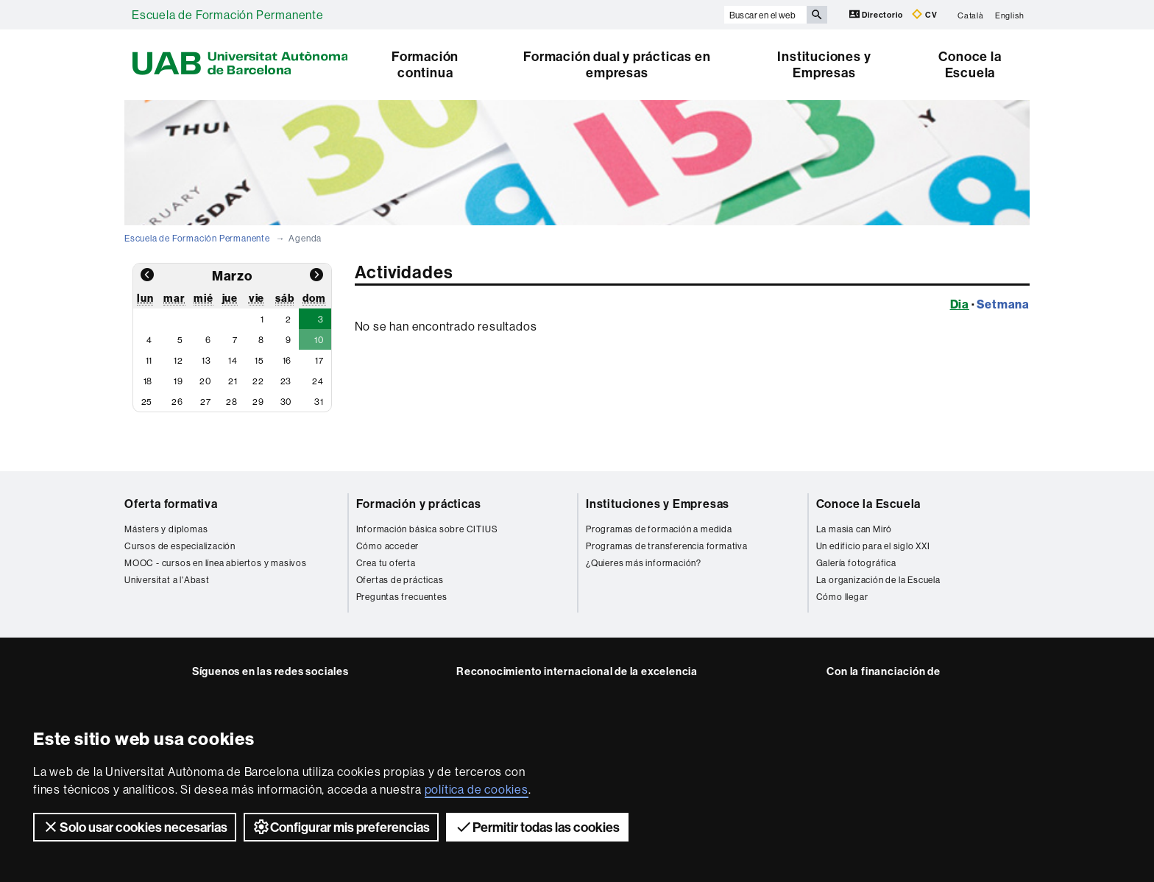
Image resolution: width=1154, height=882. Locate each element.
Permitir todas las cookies (537, 827)
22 (258, 381)
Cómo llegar (842, 596)
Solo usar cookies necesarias (134, 827)
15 (259, 360)
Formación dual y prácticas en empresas (616, 64)
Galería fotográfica (856, 562)
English (1009, 15)
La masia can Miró (854, 529)
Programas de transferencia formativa (667, 545)
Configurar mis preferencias (341, 827)
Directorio (877, 14)
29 (258, 401)
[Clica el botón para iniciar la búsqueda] (817, 15)
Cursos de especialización (180, 545)
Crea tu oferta (386, 562)
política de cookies (476, 789)
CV (924, 14)
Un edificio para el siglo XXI (873, 545)
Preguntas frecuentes (401, 596)
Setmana (1003, 304)
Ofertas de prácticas (400, 579)
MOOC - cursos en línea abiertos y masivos (215, 562)
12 (178, 360)
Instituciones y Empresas (824, 64)
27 (205, 401)
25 (147, 401)
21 (233, 381)
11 (149, 360)
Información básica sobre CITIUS (427, 529)
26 (177, 401)
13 (206, 360)
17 (319, 360)
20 (205, 381)
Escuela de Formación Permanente (228, 14)
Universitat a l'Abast (167, 579)
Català (970, 15)
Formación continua (425, 64)
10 (319, 339)
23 (286, 381)
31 (319, 401)
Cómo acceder (388, 545)
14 (233, 360)
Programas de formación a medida (659, 529)
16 (287, 360)
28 (232, 401)
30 (286, 401)
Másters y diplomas (166, 529)
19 (178, 381)
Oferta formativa (171, 503)
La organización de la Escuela (878, 579)
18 (148, 381)
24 (318, 381)
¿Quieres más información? (643, 562)
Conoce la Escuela (969, 64)
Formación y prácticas (418, 503)
